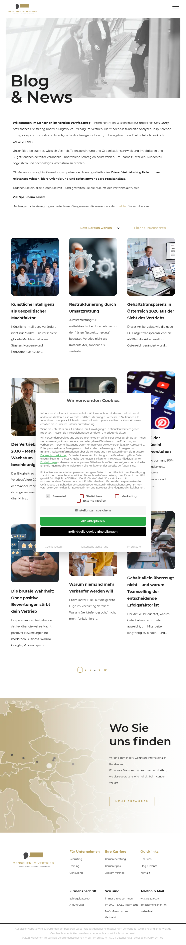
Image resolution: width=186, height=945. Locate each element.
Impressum (134, 546)
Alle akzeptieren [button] (93, 521)
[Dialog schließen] (146, 397)
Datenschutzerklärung (53, 455)
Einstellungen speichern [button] (93, 510)
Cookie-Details (54, 546)
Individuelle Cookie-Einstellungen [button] (93, 531)
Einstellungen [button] (48, 462)
